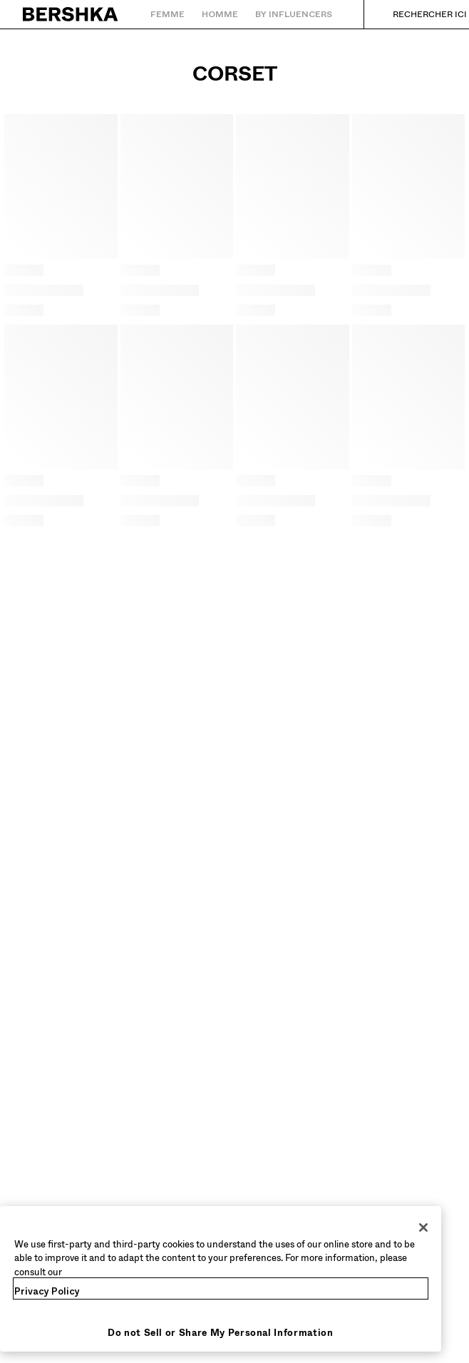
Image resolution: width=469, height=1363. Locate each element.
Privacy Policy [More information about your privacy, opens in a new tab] (47, 1291)
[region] (220, 1279)
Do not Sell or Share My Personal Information (221, 1332)
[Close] (423, 1227)
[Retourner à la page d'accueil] (71, 14)
